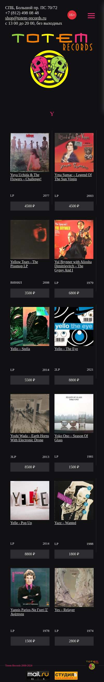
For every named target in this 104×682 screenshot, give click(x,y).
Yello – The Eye (66, 349)
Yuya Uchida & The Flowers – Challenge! (26, 177)
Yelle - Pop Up (21, 523)
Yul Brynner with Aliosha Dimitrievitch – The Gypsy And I (73, 266)
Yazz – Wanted (65, 523)
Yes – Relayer (65, 610)
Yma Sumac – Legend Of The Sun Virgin (73, 177)
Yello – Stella (20, 349)
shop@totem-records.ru (25, 18)
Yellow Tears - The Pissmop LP (24, 264)
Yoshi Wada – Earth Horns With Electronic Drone (29, 438)
